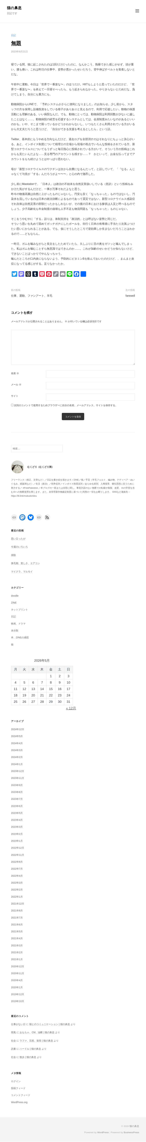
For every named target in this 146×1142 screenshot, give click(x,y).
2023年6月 (17, 806)
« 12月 (71, 708)
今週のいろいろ (19, 547)
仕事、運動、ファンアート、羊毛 (31, 295)
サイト (14, 396)
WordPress (103, 1132)
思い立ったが (18, 538)
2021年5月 (17, 931)
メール (16, 384)
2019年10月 (17, 1001)
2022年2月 (17, 890)
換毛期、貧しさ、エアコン (25, 563)
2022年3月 (17, 882)
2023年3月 (17, 827)
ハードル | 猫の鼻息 (30, 1049)
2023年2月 (17, 834)
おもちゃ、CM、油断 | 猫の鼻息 (37, 1032)
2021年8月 (17, 911)
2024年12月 (17, 729)
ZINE (14, 602)
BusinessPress (131, 1132)
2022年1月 (17, 897)
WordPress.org (19, 1102)
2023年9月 (17, 785)
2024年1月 (17, 764)
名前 (15, 373)
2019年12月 (17, 994)
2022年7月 (17, 869)
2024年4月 (17, 743)
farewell (130, 295)
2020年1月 (17, 987)
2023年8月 (17, 792)
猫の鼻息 (14, 8)
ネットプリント (19, 609)
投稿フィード (18, 1088)
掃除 (13, 555)
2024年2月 (17, 757)
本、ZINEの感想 (20, 637)
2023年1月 (17, 841)
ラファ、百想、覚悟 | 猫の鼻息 (36, 1040)
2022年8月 (17, 862)
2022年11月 (17, 855)
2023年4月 (17, 820)
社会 (13, 1040)
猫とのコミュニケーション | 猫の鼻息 (49, 1024)
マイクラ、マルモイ (22, 571)
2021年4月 (17, 938)
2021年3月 (17, 945)
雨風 (13, 1032)
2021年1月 (17, 959)
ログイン (16, 1081)
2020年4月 (17, 980)
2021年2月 (17, 952)
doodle (14, 596)
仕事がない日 (18, 1024)
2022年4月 (17, 876)
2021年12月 (17, 903)
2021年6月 (17, 924)
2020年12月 (17, 966)
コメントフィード (20, 1095)
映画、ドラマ (18, 623)
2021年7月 (17, 917)
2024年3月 (17, 750)
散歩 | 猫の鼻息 (28, 1057)
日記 (13, 35)
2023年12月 (17, 771)
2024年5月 (17, 736)
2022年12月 (17, 848)
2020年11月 (17, 973)
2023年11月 (17, 778)
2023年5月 (17, 813)
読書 (13, 1049)
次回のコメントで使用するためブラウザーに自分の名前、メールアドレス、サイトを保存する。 (66, 405)
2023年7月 (17, 799)
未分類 (14, 630)
